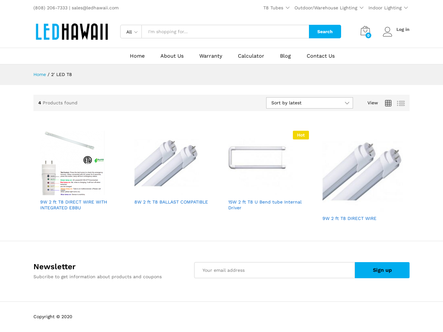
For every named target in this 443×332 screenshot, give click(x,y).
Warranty (210, 56)
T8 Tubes (273, 7)
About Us (172, 56)
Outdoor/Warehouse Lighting (325, 7)
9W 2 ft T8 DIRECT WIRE (349, 218)
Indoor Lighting (385, 7)
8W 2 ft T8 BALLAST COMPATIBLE (171, 201)
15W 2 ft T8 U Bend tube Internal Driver (265, 204)
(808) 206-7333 (51, 7)
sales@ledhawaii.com (95, 7)
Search (325, 31)
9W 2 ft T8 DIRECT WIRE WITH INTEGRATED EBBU (73, 204)
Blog (285, 56)
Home (137, 56)
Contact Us (321, 56)
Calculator (251, 56)
